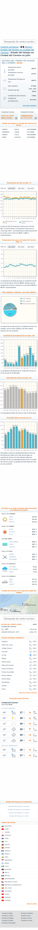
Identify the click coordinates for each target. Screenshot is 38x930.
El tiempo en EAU (26, 915)
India (6, 857)
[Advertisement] (19, 19)
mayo (17, 129)
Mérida (4, 658)
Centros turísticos (10, 47)
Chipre (7, 832)
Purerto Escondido (8, 672)
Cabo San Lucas (7, 645)
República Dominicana (13, 885)
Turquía (8, 897)
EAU (6, 841)
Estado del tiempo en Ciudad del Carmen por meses (19, 124)
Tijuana (4, 685)
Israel (6, 863)
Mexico (28, 47)
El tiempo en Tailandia (27, 913)
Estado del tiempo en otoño (19, 816)
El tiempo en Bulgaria (8, 918)
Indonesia (8, 860)
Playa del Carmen (8, 665)
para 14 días (7, 117)
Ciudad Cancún (7, 648)
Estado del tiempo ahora (11, 624)
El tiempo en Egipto (7, 913)
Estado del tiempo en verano (19, 813)
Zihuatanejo (5, 682)
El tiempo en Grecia (26, 918)
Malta (7, 872)
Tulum (4, 689)
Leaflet (29, 613)
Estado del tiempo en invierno (19, 806)
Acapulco (5, 641)
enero (4, 129)
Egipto (7, 844)
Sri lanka (8, 888)
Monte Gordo (6, 662)
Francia (8, 851)
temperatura (27, 117)
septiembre (31, 129)
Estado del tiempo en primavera (19, 809)
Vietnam (8, 900)
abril (4, 137)
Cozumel (5, 651)
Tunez (7, 894)
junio (17, 132)
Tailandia (8, 891)
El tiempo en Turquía (7, 915)
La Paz (4, 655)
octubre (30, 132)
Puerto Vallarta (7, 675)
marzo (5, 134)
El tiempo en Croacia (26, 920)
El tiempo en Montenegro (9, 923)
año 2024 (21, 188)
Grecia (7, 854)
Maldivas (8, 869)
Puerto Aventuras (7, 668)
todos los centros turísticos (28, 692)
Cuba (6, 838)
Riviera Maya (6, 679)
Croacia (8, 835)
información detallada (29, 105)
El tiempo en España (7, 920)
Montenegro (10, 878)
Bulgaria (8, 826)
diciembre (31, 137)
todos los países (32, 903)
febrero (5, 132)
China (7, 829)
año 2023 (31, 188)
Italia (7, 866)
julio (17, 134)
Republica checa (11, 882)
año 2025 (11, 188)
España (7, 847)
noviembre (31, 134)
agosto (18, 137)
